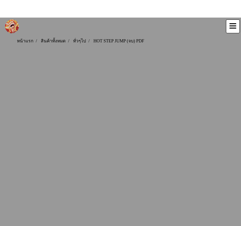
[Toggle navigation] (233, 26)
